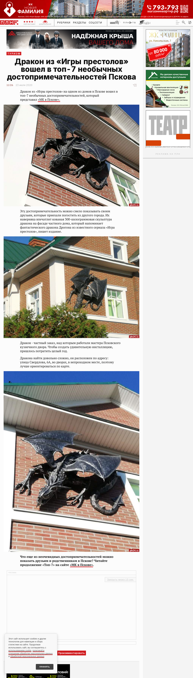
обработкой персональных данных (27, 656)
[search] (183, 22)
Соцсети (95, 22)
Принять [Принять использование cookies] (43, 666)
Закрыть (120, 579)
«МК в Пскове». (49, 99)
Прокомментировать (71, 653)
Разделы (79, 22)
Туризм (14, 53)
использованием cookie (19, 650)
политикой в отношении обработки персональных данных (30, 651)
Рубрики (64, 22)
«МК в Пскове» (81, 565)
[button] (189, 22)
